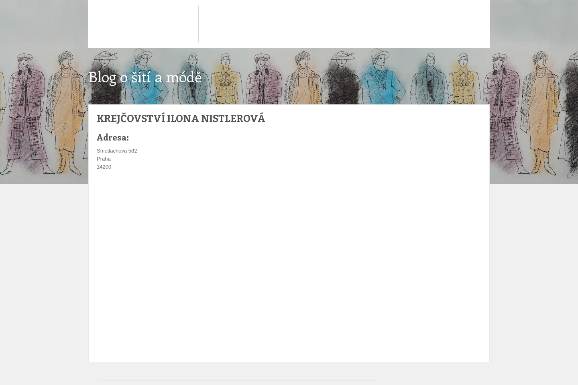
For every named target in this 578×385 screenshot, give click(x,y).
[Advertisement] (239, 195)
